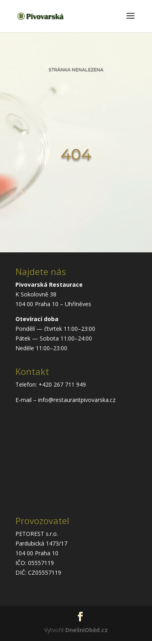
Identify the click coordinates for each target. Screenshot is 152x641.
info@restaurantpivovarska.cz (77, 400)
